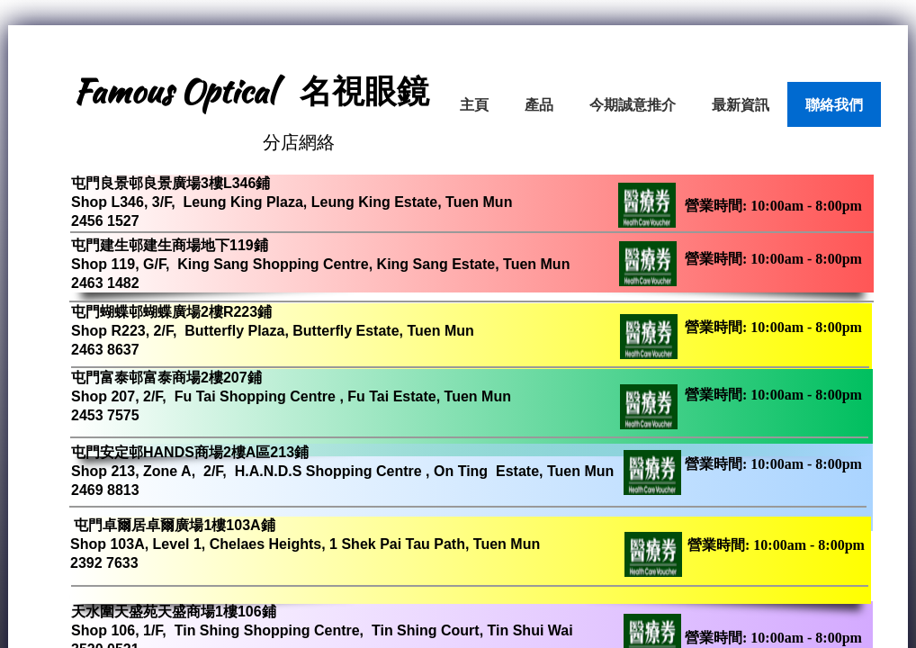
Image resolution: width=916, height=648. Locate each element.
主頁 (474, 104)
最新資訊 (740, 104)
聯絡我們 (834, 104)
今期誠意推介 (632, 104)
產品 (539, 104)
